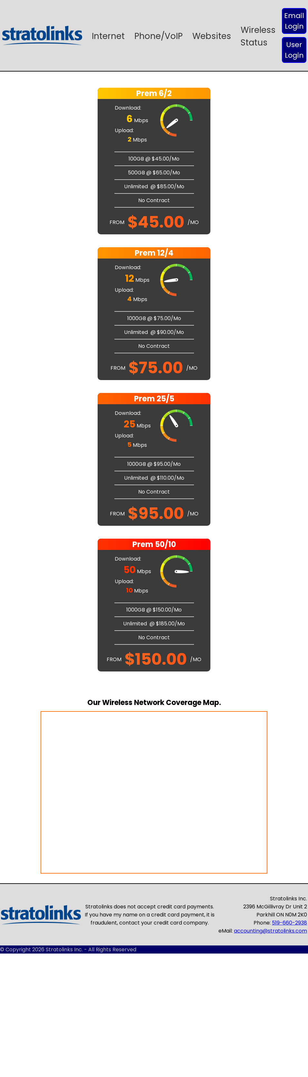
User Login (294, 50)
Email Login (294, 21)
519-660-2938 (289, 922)
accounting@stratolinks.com (270, 931)
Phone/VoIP (158, 36)
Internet (108, 36)
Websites (211, 36)
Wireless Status (258, 36)
